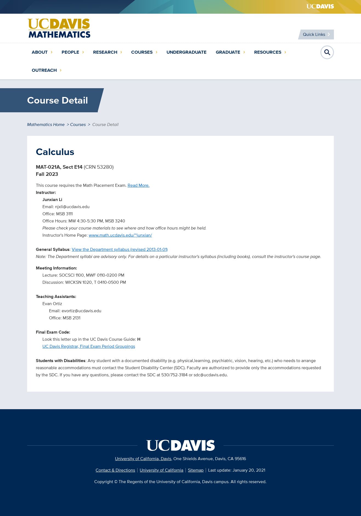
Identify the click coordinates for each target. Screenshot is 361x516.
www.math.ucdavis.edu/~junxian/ (120, 235)
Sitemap (196, 470)
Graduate (228, 52)
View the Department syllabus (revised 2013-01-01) (120, 249)
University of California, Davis (143, 458)
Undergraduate (187, 52)
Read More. (139, 185)
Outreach (44, 70)
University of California (161, 470)
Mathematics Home (46, 124)
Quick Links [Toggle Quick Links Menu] (314, 34)
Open (327, 52)
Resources (267, 52)
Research (105, 52)
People (70, 52)
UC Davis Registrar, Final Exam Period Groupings (88, 346)
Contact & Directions (115, 470)
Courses (142, 52)
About (40, 52)
